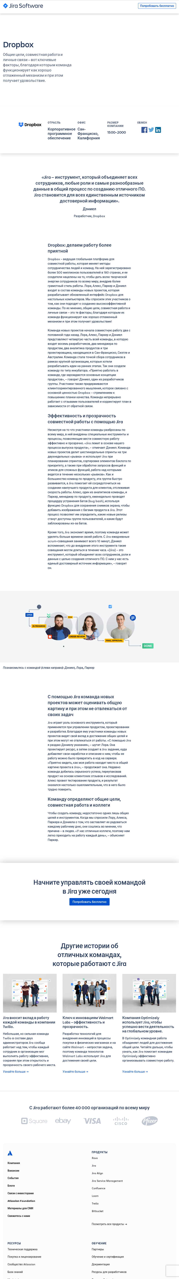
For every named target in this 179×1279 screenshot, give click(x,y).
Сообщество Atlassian (21, 1264)
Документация (101, 1264)
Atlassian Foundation (21, 1200)
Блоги (11, 1185)
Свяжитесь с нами (19, 1215)
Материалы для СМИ (20, 1208)
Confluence (98, 1188)
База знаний (15, 1271)
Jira (94, 1165)
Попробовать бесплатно (157, 6)
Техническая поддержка (22, 1249)
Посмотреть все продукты (109, 1224)
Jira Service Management (107, 1180)
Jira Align (97, 1173)
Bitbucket (97, 1211)
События (13, 1178)
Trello (95, 1203)
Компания (14, 1163)
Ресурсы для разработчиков (109, 1271)
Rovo (95, 1158)
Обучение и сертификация (108, 1256)
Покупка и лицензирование (24, 1256)
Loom (95, 1195)
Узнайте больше (16, 1071)
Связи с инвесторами (21, 1193)
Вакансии (13, 1170)
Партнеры (98, 1249)
